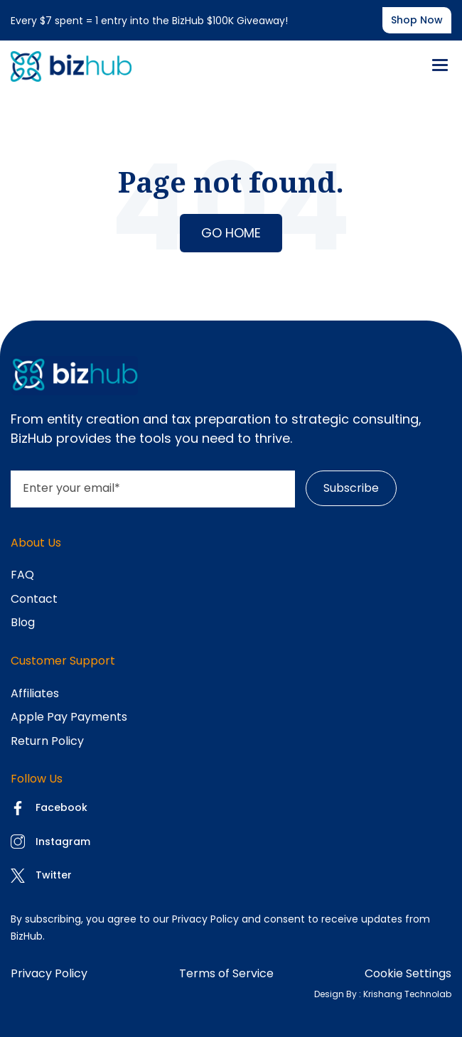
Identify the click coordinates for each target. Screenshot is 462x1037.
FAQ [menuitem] (22, 574)
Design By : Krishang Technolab (382, 994)
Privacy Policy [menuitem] (49, 973)
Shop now (417, 20)
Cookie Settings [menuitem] (408, 973)
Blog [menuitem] (23, 622)
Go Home (231, 233)
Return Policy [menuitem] (47, 741)
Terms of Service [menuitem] (226, 973)
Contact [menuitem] (34, 599)
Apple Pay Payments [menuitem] (69, 717)
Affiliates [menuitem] (35, 693)
